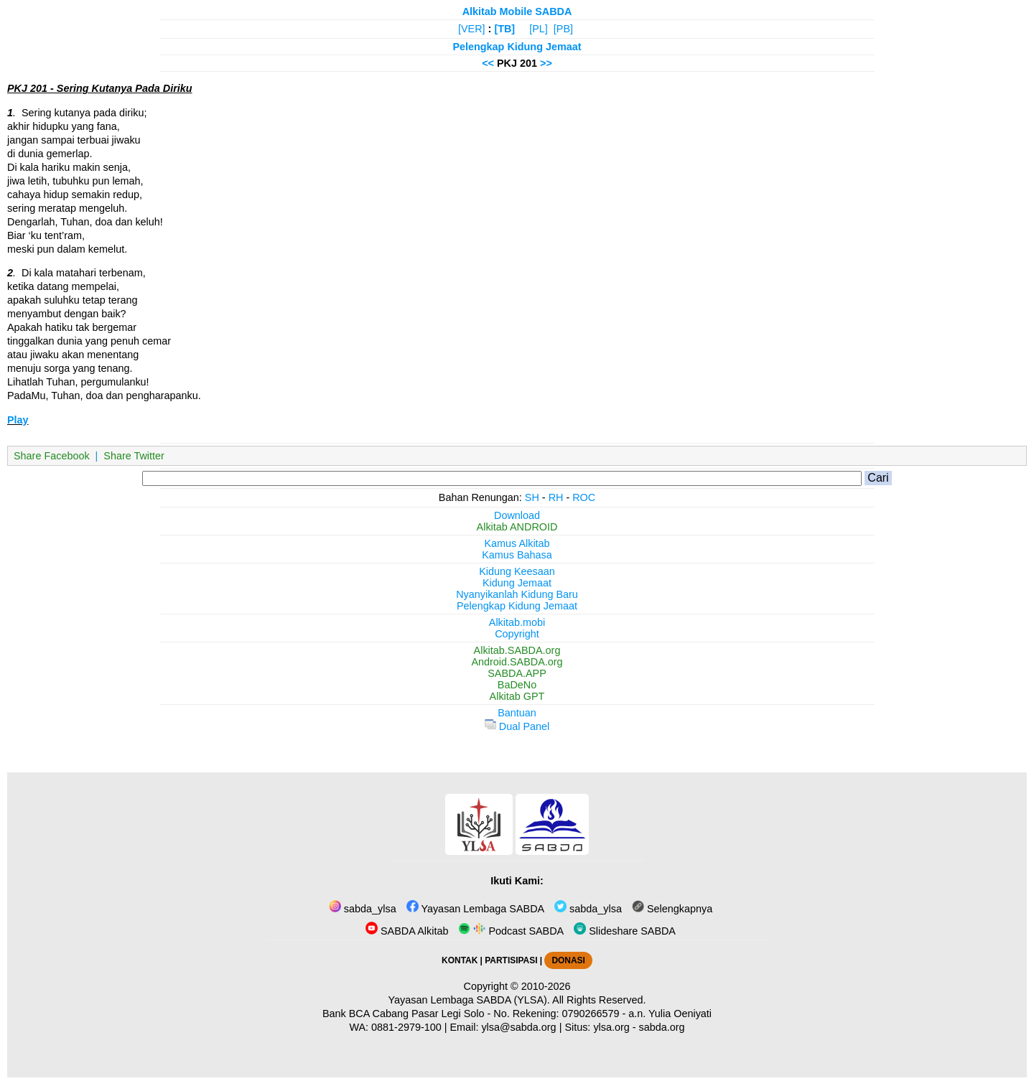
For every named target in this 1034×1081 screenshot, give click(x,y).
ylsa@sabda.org (518, 1027)
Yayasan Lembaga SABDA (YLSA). (469, 1000)
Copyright (517, 634)
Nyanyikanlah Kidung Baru (517, 594)
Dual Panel (517, 726)
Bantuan (517, 713)
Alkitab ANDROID (517, 527)
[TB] (504, 28)
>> (546, 63)
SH (532, 497)
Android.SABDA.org (516, 662)
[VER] (471, 28)
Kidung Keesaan (517, 571)
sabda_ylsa (362, 908)
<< (488, 63)
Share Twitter (133, 456)
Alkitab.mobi (517, 622)
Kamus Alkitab (516, 543)
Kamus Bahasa (517, 555)
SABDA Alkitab (406, 931)
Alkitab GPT (517, 696)
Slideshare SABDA (625, 931)
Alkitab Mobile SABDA (517, 11)
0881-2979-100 (406, 1027)
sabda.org (662, 1027)
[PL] (538, 28)
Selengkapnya (672, 908)
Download (517, 515)
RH (556, 497)
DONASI (567, 960)
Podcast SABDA (511, 931)
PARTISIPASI (511, 960)
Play (18, 420)
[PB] (563, 28)
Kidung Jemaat (517, 583)
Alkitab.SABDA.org (517, 650)
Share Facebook (52, 456)
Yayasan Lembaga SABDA (475, 908)
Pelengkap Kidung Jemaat (516, 46)
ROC (583, 497)
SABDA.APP (517, 673)
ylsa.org (611, 1027)
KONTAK (460, 960)
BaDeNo (517, 685)
